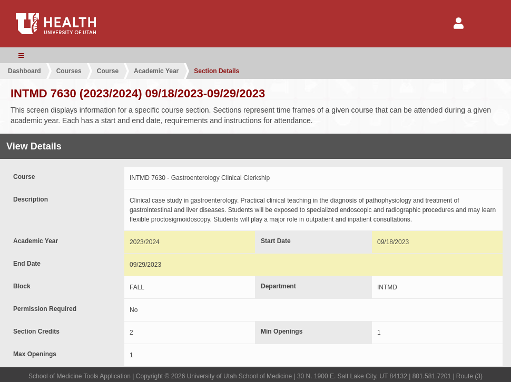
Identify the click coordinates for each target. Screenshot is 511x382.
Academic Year (156, 71)
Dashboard (24, 71)
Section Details (216, 71)
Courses (69, 71)
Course (108, 71)
